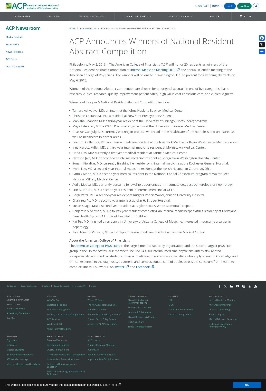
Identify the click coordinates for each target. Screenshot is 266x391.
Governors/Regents (29, 286)
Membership (22, 16)
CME (170, 300)
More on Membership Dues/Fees (23, 364)
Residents (11, 345)
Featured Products (96, 336)
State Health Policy (97, 309)
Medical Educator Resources (223, 319)
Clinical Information (137, 16)
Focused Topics (216, 314)
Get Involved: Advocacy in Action (104, 314)
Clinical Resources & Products (142, 317)
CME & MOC (55, 16)
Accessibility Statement (18, 313)
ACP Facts (11, 59)
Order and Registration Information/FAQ (220, 325)
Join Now (244, 6)
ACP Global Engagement (59, 309)
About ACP (202, 6)
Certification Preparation (180, 309)
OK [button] (247, 385)
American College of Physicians (97, 246)
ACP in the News (15, 66)
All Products (94, 340)
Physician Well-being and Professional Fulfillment (66, 373)
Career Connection (62, 286)
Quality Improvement (58, 349)
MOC (171, 305)
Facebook (143, 267)
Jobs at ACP (80, 286)
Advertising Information (18, 300)
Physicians (12, 340)
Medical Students (15, 349)
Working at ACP (55, 324)
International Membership (20, 354)
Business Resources (57, 340)
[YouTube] (237, 286)
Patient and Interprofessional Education (62, 365)
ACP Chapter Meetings (220, 305)
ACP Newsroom (23, 28)
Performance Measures (139, 307)
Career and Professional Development (66, 354)
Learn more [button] (110, 384)
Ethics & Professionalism (140, 326)
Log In (230, 6)
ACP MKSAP (93, 349)
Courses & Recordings (220, 309)
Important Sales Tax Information (104, 359)
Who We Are (53, 300)
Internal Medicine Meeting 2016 (152, 70)
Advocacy (216, 16)
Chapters (46, 286)
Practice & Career (180, 16)
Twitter (119, 267)
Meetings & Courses (92, 16)
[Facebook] (219, 286)
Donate (217, 6)
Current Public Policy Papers (102, 319)
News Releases (14, 51)
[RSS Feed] (255, 286)
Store (248, 16)
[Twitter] (225, 286)
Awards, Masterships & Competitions (65, 314)
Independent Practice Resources (63, 359)
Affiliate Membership (17, 359)
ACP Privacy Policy (16, 308)
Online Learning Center (180, 314)
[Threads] (250, 286)
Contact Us (11, 286)
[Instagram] (243, 286)
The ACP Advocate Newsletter (102, 305)
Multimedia (12, 44)
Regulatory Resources (58, 345)
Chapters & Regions (57, 305)
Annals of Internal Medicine (101, 345)
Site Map (11, 318)
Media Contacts (14, 37)
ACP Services (53, 319)
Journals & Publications (139, 312)
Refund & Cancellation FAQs (102, 354)
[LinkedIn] (231, 286)
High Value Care (136, 322)
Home (72, 28)
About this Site (13, 304)
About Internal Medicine (59, 329)
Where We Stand (96, 300)
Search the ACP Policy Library (102, 324)
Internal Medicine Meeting (222, 300)
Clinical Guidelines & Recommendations (138, 301)
